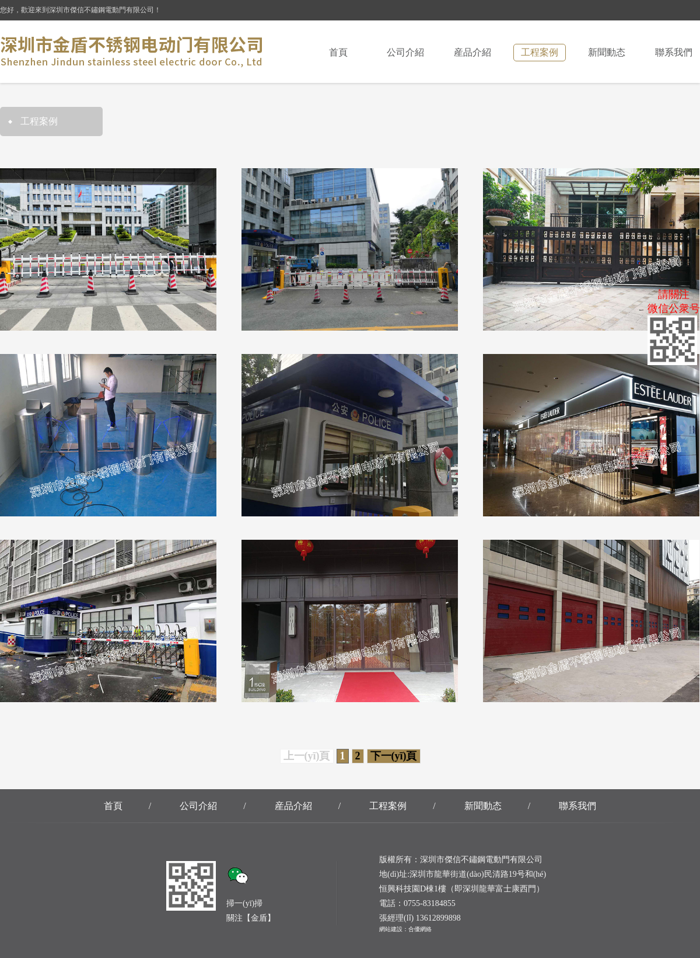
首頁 (338, 52)
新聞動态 (606, 52)
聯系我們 (673, 52)
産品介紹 (472, 52)
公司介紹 (405, 52)
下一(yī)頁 (393, 756)
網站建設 (390, 929)
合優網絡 (420, 929)
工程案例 (539, 52)
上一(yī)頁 (307, 756)
